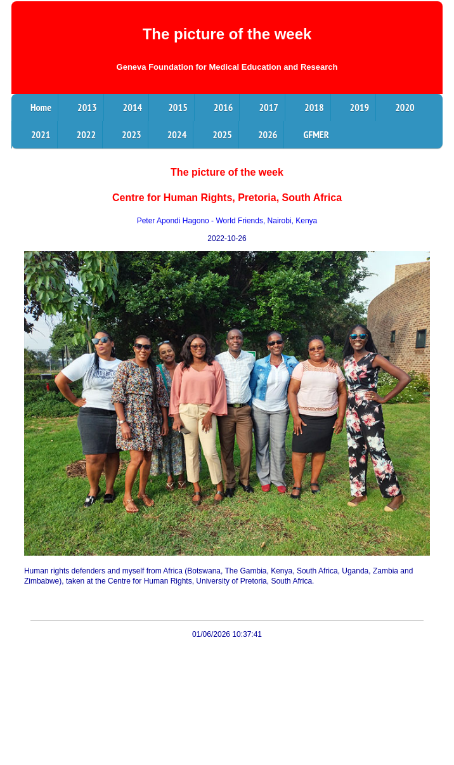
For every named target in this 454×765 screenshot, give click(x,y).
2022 (86, 134)
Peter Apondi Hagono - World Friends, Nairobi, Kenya (227, 220)
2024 (177, 134)
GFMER (315, 134)
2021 (41, 134)
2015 (178, 107)
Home (40, 107)
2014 (133, 107)
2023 (131, 134)
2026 (268, 134)
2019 (360, 107)
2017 (268, 107)
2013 (87, 107)
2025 (222, 134)
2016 (223, 107)
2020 (405, 107)
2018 (314, 107)
